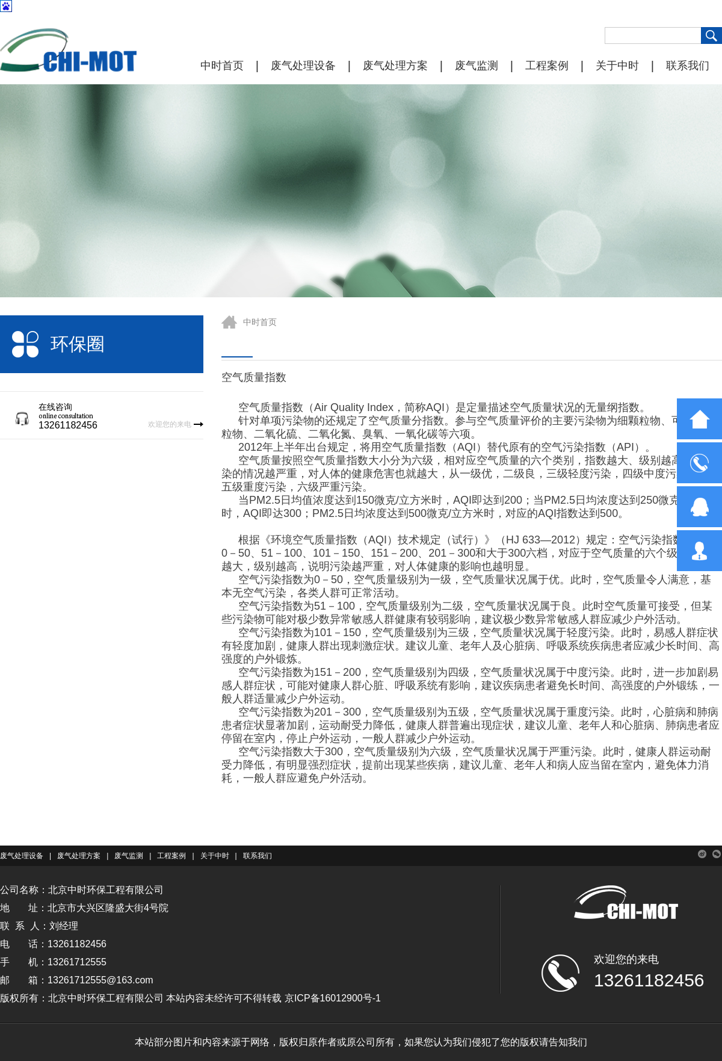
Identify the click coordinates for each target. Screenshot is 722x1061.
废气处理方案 (395, 66)
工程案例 (547, 66)
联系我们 (687, 66)
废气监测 (476, 66)
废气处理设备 (303, 66)
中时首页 (222, 66)
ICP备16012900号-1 (337, 998)
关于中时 (617, 66)
